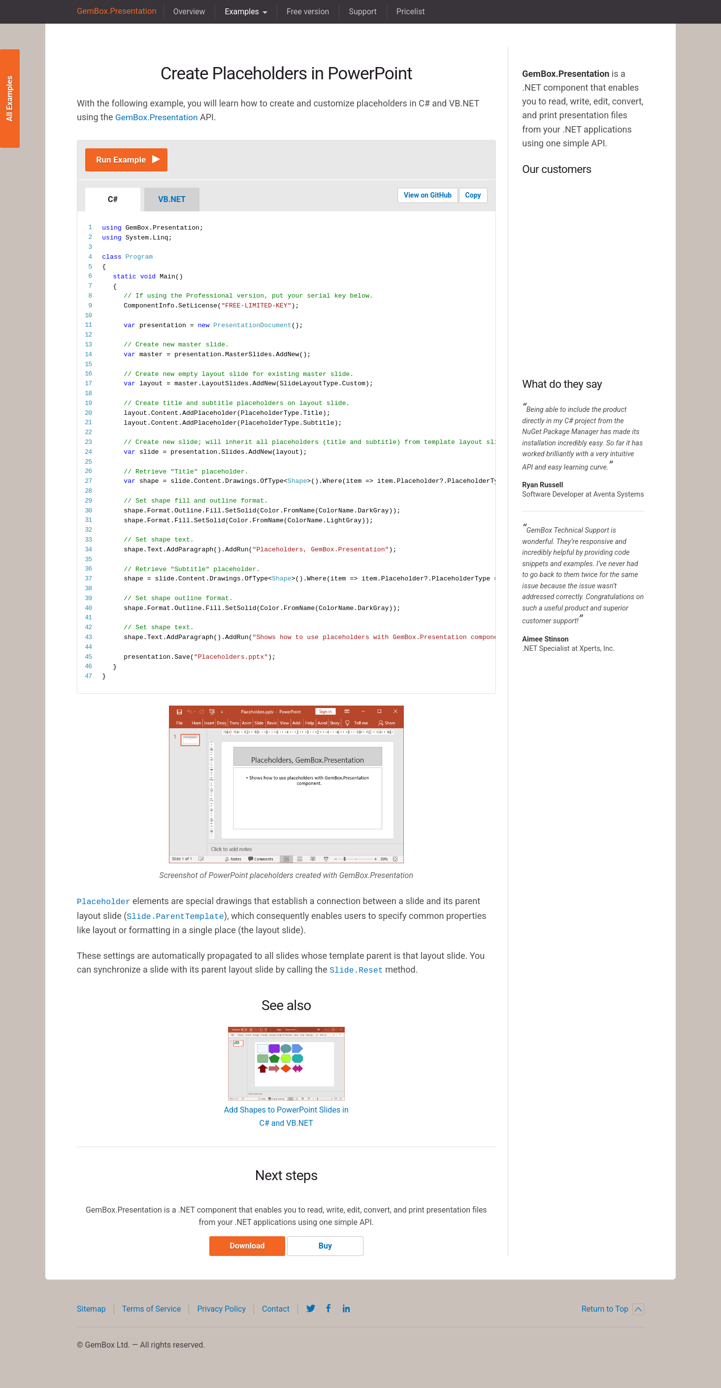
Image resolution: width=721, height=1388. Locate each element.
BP (583, 276)
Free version (304, 11)
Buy (326, 1247)
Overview (186, 11)
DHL (583, 335)
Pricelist (407, 11)
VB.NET (172, 200)
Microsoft (583, 217)
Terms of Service (151, 1310)
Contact (276, 1310)
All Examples (9, 99)
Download (246, 1247)
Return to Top (613, 1311)
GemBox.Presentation (115, 11)
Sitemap (91, 1310)
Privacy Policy (221, 1310)
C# (113, 200)
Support (359, 11)
